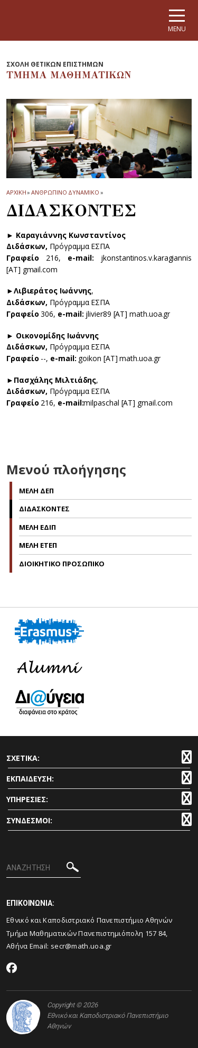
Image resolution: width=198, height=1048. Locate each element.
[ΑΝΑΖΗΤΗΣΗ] (43, 868)
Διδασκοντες (44, 508)
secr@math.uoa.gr (81, 946)
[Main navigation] (177, 20)
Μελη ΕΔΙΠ (37, 527)
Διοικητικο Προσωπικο (62, 563)
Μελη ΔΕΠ (36, 490)
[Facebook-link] (11, 969)
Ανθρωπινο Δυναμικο (65, 192)
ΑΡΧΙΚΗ (16, 192)
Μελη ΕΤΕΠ (38, 545)
